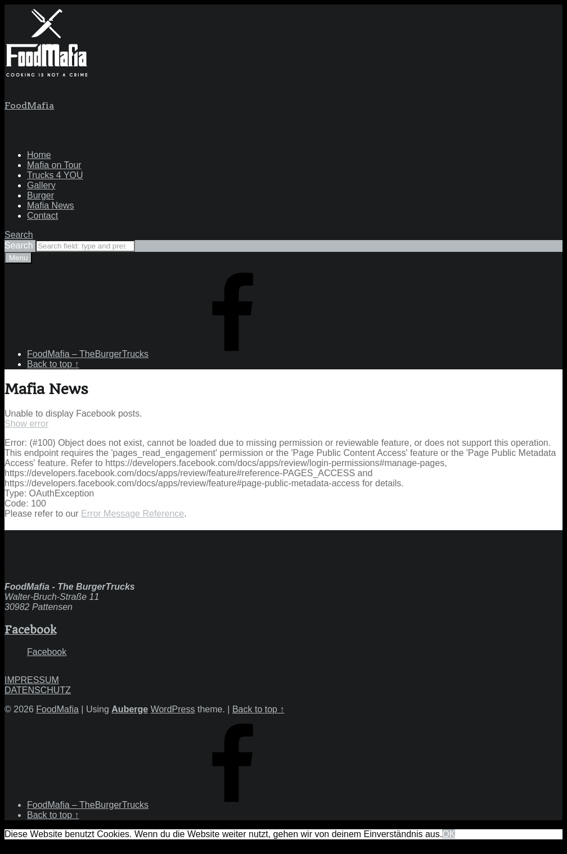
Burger (40, 195)
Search (19, 245)
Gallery (41, 185)
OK (448, 834)
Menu (18, 258)
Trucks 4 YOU (55, 175)
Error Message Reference (132, 513)
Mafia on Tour (54, 165)
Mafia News (50, 205)
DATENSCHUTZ (37, 690)
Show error (26, 423)
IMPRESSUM (31, 680)
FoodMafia (29, 105)
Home (39, 155)
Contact (42, 215)
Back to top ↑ (258, 709)
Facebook (30, 629)
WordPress (173, 709)
